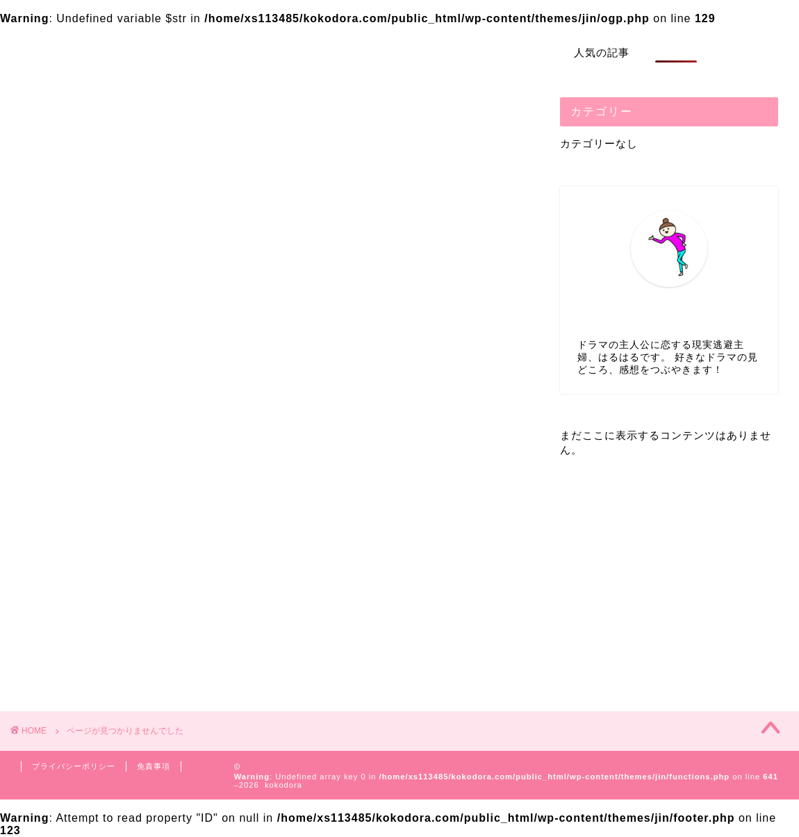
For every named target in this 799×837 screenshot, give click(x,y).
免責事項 (153, 766)
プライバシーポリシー (73, 766)
